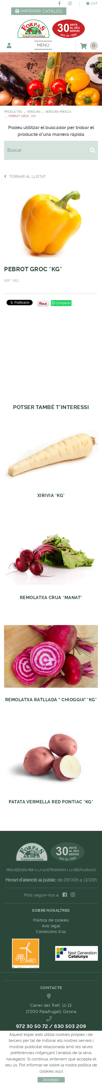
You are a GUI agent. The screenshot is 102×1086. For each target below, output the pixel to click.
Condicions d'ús (51, 931)
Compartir (61, 303)
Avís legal (51, 926)
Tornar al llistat (25, 176)
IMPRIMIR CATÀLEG (39, 11)
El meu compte (9, 45)
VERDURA (34, 112)
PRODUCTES (13, 112)
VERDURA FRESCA (58, 112)
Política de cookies (51, 920)
